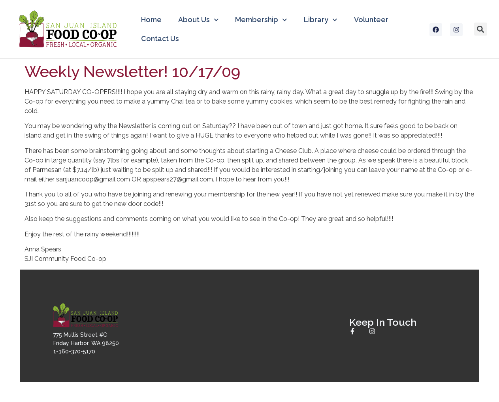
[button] (480, 29)
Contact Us (160, 38)
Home (151, 19)
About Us (198, 19)
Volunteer (371, 19)
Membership (261, 19)
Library (320, 19)
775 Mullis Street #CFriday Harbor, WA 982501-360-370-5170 (86, 343)
